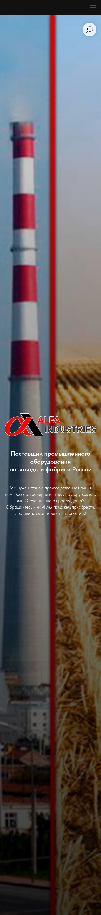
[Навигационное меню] (93, 7)
